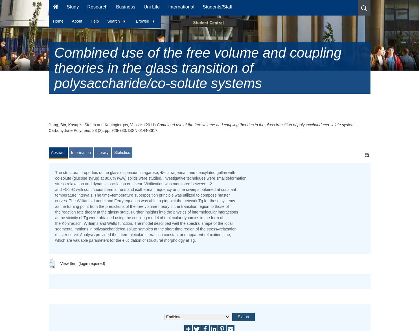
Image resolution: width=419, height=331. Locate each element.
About (77, 21)
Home (58, 21)
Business (125, 7)
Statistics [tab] (122, 152)
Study (73, 7)
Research (97, 7)
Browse (145, 21)
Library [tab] (102, 152)
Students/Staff (217, 7)
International (181, 7)
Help (95, 21)
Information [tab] (81, 152)
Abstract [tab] (58, 152)
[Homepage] (56, 8)
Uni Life (152, 7)
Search (116, 21)
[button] (364, 8)
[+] (367, 155)
